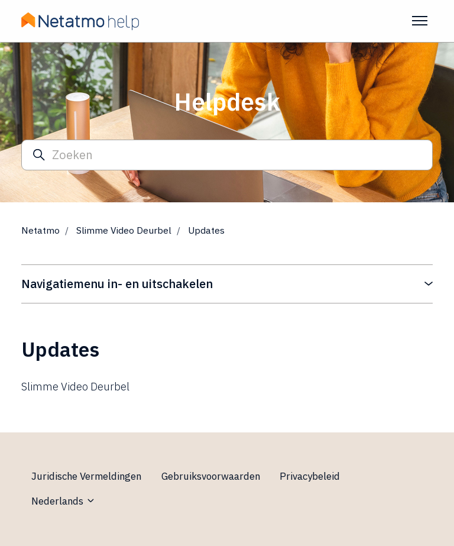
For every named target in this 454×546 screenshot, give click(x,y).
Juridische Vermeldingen (86, 476)
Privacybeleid (310, 476)
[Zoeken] (227, 155)
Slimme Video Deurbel (123, 230)
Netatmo (40, 230)
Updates (206, 230)
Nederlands (63, 501)
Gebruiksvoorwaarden (210, 476)
